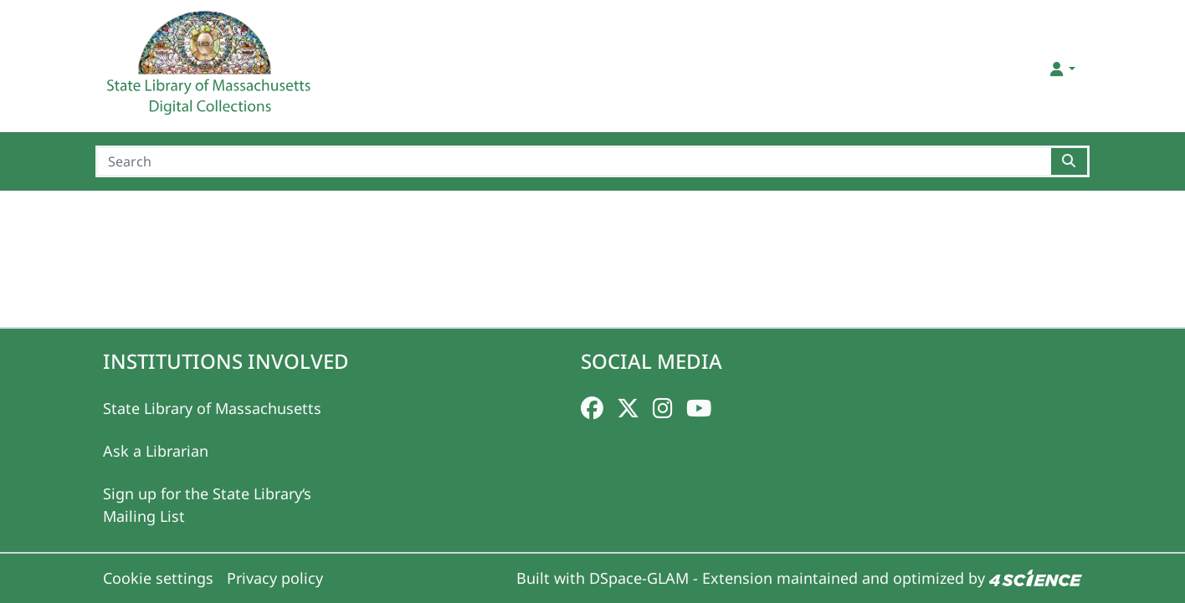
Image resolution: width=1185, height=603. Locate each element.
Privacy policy (275, 578)
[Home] (211, 69)
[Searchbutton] (1070, 161)
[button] (1061, 69)
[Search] (572, 161)
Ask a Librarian (155, 451)
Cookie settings (158, 578)
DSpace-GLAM (639, 578)
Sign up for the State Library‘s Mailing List (207, 504)
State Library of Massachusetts (212, 408)
